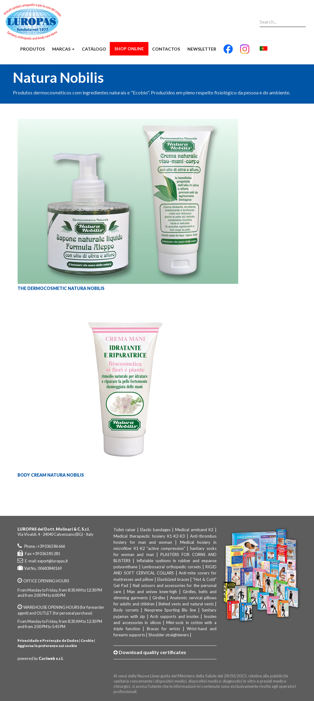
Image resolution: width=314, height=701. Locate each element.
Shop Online (129, 48)
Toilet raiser (124, 529)
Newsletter (201, 48)
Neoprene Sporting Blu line (170, 610)
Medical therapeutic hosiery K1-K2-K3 (149, 536)
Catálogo (94, 48)
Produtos (32, 48)
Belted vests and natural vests (186, 603)
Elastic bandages (155, 529)
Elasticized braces (173, 579)
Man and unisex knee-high (152, 591)
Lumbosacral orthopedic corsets (171, 566)
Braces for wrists (163, 628)
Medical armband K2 (194, 529)
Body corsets (125, 610)
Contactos (166, 48)
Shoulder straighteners (168, 634)
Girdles (158, 597)
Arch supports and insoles (174, 616)
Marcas (63, 48)
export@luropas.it (52, 560)
